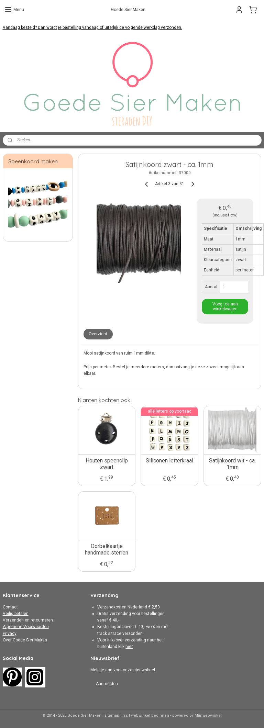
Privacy (9, 633)
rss (125, 715)
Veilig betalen (16, 613)
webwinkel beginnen (150, 715)
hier (129, 646)
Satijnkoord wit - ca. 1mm (232, 463)
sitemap (111, 715)
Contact (10, 607)
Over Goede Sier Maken (25, 640)
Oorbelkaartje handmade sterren (107, 549)
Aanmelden (107, 683)
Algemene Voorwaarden (26, 626)
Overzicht (98, 334)
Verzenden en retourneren (28, 620)
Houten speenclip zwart (107, 463)
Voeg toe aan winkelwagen (225, 306)
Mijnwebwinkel (208, 715)
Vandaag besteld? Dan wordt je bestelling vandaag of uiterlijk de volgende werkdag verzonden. (92, 27)
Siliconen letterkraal (170, 460)
